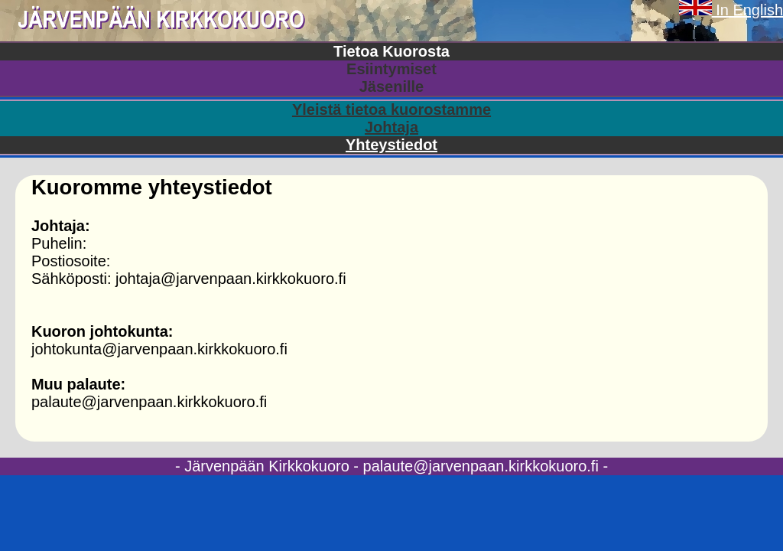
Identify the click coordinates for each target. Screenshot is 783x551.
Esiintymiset (391, 68)
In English (731, 10)
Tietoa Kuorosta (391, 51)
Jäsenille (391, 86)
